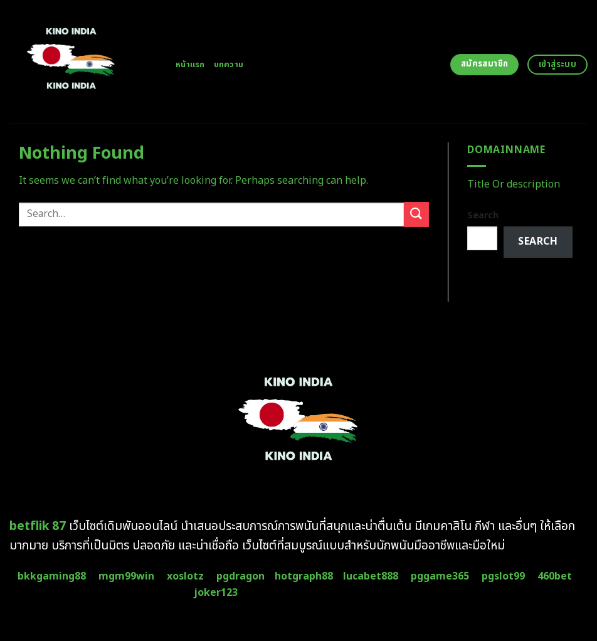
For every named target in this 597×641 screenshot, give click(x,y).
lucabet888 (370, 576)
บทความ (229, 64)
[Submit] (416, 214)
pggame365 (440, 576)
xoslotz (185, 576)
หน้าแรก (190, 64)
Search (483, 215)
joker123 (216, 592)
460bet (554, 576)
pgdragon (240, 576)
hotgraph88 (304, 576)
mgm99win (126, 576)
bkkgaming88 (52, 576)
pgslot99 (503, 576)
